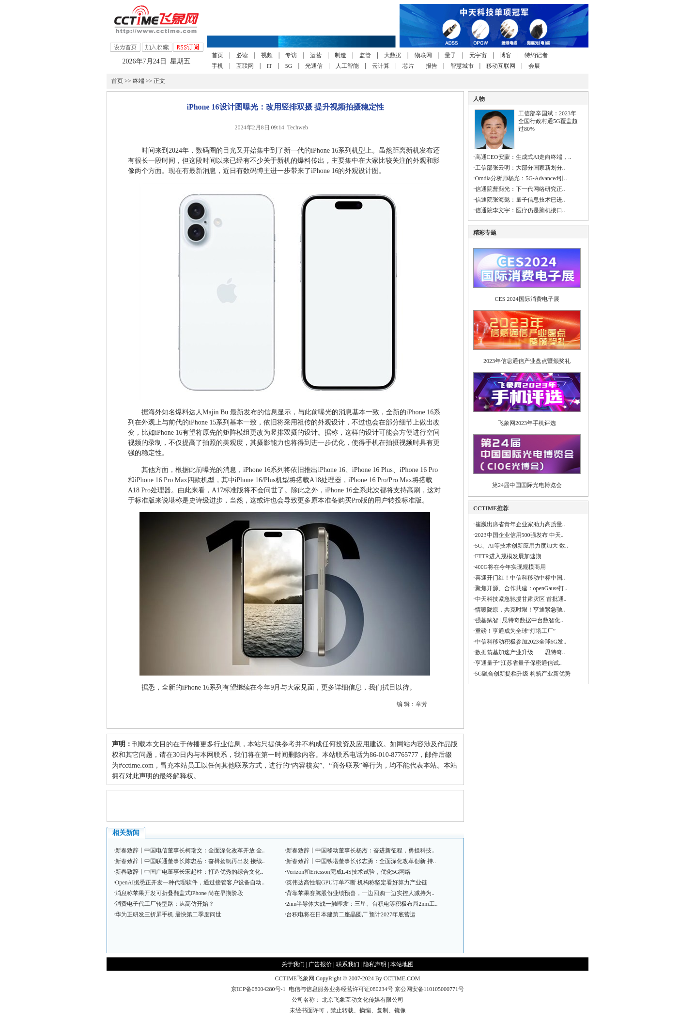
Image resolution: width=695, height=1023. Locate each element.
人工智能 (347, 66)
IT (269, 66)
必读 (242, 55)
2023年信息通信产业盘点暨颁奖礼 (527, 361)
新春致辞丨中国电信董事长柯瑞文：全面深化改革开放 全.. (190, 850)
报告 (431, 66)
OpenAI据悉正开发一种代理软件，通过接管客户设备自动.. (190, 882)
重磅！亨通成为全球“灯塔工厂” (515, 631)
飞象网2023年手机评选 (527, 423)
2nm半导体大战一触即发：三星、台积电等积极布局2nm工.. (362, 903)
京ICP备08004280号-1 (258, 989)
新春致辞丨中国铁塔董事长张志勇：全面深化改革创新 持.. (361, 861)
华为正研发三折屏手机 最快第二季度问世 (168, 914)
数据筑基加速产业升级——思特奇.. (520, 652)
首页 (217, 55)
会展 (534, 66)
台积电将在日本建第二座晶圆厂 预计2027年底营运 (351, 914)
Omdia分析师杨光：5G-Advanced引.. (521, 178)
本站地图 (402, 964)
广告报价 (320, 964)
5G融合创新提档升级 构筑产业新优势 (523, 673)
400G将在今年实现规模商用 (510, 567)
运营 (316, 55)
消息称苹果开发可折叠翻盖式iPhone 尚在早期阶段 (179, 893)
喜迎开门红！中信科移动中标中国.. (520, 577)
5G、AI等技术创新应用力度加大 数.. (521, 545)
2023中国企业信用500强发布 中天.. (519, 535)
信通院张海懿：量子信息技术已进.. (520, 199)
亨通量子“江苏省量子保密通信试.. (518, 663)
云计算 (380, 66)
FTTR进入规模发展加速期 (508, 556)
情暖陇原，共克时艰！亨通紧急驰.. (520, 609)
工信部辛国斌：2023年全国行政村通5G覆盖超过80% (548, 121)
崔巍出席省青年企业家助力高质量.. (520, 524)
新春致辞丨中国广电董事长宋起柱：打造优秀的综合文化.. (189, 871)
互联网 (245, 66)
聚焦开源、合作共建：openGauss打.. (521, 588)
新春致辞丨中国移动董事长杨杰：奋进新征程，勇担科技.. (360, 850)
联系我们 (347, 964)
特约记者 (536, 55)
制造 (340, 55)
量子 (450, 55)
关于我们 (293, 964)
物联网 (423, 55)
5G (289, 66)
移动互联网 (500, 66)
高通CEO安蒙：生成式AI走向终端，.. (523, 157)
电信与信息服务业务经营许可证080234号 (342, 989)
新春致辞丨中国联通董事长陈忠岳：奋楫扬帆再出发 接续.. (190, 861)
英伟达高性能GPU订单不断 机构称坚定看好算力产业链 (356, 882)
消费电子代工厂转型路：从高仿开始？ (164, 903)
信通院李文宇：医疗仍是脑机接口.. (520, 210)
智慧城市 (462, 66)
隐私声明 (374, 964)
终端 (138, 81)
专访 (291, 55)
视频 (267, 55)
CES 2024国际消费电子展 (527, 299)
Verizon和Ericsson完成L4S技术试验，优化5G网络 (348, 871)
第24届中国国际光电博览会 (527, 485)
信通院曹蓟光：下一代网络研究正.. (520, 189)
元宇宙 (478, 55)
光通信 (314, 66)
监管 (365, 55)
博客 (505, 55)
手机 (217, 66)
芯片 (408, 66)
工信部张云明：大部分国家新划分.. (520, 167)
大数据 (393, 55)
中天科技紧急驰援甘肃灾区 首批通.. (521, 599)
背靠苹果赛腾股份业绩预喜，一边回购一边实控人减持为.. (360, 893)
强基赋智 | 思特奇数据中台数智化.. (519, 620)
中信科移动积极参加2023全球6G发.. (521, 641)
